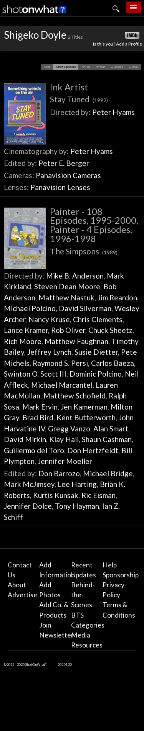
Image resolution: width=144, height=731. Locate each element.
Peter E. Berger (63, 163)
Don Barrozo (59, 473)
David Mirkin (25, 439)
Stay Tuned (79, 99)
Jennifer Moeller (65, 461)
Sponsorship (121, 575)
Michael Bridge (108, 473)
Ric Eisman (98, 495)
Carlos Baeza (112, 363)
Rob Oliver (68, 330)
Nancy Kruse (49, 319)
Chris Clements (97, 319)
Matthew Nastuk (66, 297)
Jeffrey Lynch (49, 351)
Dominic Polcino (96, 373)
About (17, 585)
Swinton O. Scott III (35, 373)
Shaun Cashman (107, 439)
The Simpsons (84, 251)
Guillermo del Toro (34, 450)
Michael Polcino (30, 308)
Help (110, 565)
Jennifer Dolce (28, 506)
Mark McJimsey (29, 484)
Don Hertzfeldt (92, 450)
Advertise (22, 595)
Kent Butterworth (86, 417)
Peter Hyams (113, 112)
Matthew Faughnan (76, 341)
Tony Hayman (77, 506)
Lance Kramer (26, 330)
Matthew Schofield (74, 395)
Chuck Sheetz (110, 330)
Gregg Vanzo (69, 428)
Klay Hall (64, 439)
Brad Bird (37, 417)
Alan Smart (110, 428)
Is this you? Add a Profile (117, 44)
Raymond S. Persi (60, 363)
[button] (47, 67)
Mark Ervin (40, 406)
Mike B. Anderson (75, 275)
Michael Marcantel (62, 384)
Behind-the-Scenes (83, 595)
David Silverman (85, 308)
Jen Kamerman (84, 406)
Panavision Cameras (68, 175)
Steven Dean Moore (67, 286)
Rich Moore (22, 341)
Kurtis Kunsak (55, 495)
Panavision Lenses (60, 187)
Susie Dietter (96, 351)
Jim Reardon (117, 297)
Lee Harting (77, 484)
